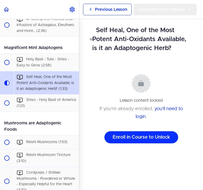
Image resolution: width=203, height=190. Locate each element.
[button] (6, 9)
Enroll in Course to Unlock (141, 137)
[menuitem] (72, 9)
